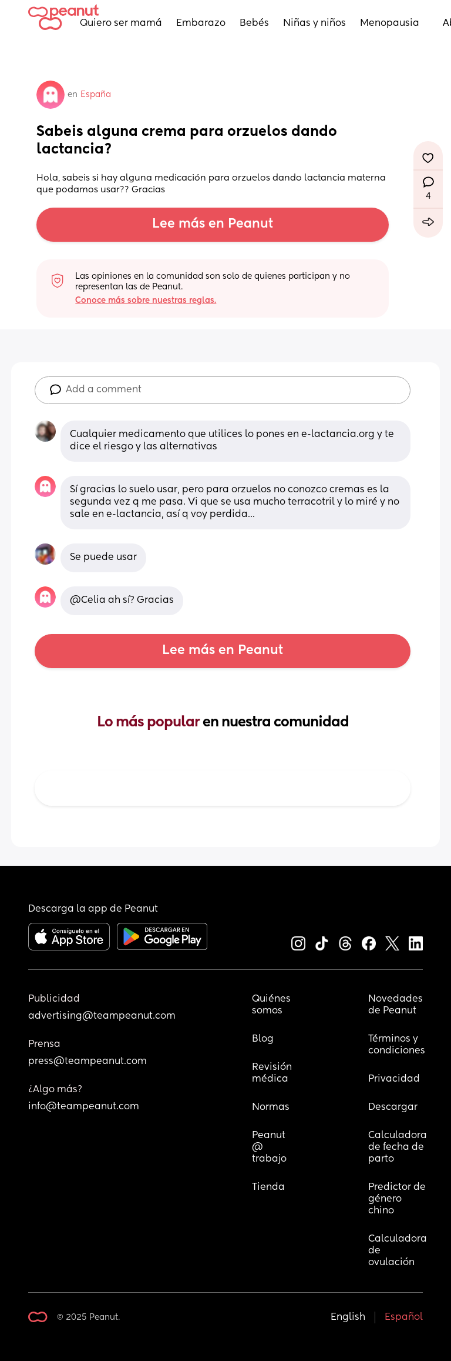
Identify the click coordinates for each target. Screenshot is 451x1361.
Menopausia (389, 23)
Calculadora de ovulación (397, 1251)
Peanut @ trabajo (270, 1147)
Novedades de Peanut (396, 1005)
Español (404, 1317)
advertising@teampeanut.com (102, 1016)
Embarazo (201, 23)
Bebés (254, 23)
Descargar (393, 1107)
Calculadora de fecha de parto (397, 1147)
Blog (263, 1039)
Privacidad (394, 1079)
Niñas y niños (314, 23)
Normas (271, 1107)
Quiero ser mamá (121, 23)
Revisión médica (272, 1073)
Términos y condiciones (396, 1045)
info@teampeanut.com (83, 1107)
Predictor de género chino (397, 1199)
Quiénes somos (272, 1005)
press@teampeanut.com (87, 1061)
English (348, 1317)
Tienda (268, 1187)
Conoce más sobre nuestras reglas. (145, 300)
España (95, 95)
